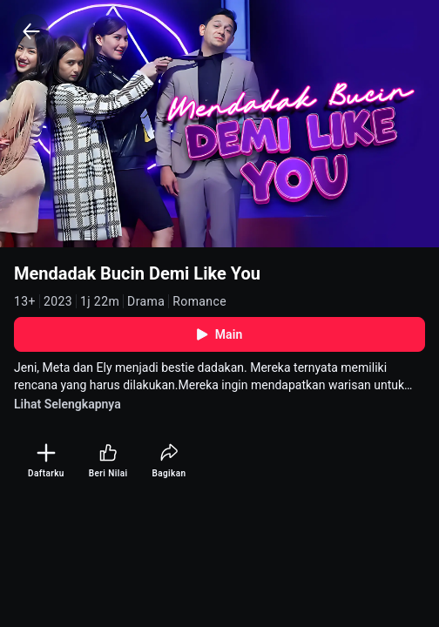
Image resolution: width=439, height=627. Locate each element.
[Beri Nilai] (108, 461)
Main (220, 334)
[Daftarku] (46, 461)
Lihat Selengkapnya (67, 404)
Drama (146, 301)
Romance (199, 301)
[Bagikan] (169, 461)
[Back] (31, 31)
